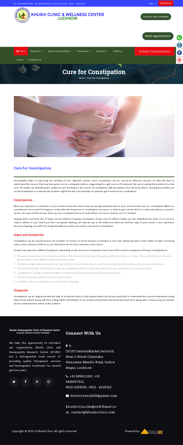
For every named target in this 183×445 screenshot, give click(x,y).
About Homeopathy (60, 51)
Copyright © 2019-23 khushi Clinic (32, 431)
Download (165, 3)
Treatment (84, 51)
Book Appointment (158, 36)
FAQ (151, 3)
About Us (36, 51)
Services (102, 51)
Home (20, 51)
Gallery (118, 51)
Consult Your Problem (156, 16)
